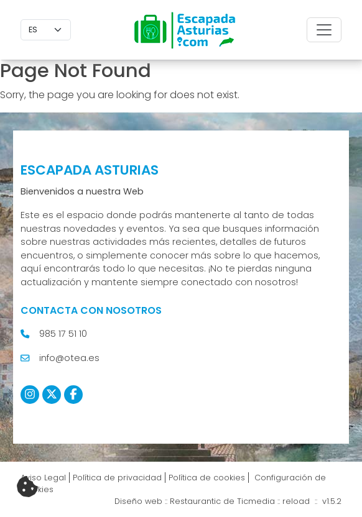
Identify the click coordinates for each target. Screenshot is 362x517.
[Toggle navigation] (324, 29)
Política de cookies (207, 477)
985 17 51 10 (63, 333)
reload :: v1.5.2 (311, 501)
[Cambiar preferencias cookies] (27, 487)
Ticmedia (256, 501)
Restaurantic (195, 501)
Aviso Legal (43, 477)
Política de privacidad (117, 477)
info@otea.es (69, 358)
